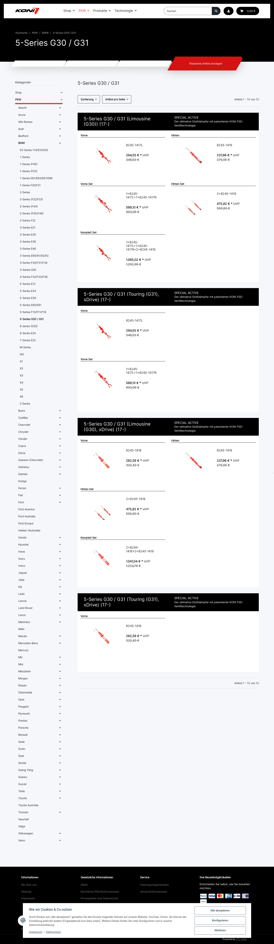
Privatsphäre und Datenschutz (100, 898)
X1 (21, 361)
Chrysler (23, 431)
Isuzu (21, 558)
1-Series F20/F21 (30, 185)
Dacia (21, 452)
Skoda (22, 762)
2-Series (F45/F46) (32, 213)
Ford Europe (25, 523)
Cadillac (23, 417)
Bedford (23, 135)
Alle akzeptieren (219, 910)
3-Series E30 (28, 234)
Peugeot (23, 706)
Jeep (21, 579)
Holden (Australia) (29, 530)
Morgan (23, 678)
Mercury (23, 650)
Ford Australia (26, 516)
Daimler (23, 474)
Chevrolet (24, 424)
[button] (228, 11)
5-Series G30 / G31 (32, 319)
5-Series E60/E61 (30, 305)
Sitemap (26, 891)
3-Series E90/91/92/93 (34, 255)
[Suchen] (188, 11)
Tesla (21, 791)
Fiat (20, 495)
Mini (20, 664)
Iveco (21, 565)
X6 (21, 396)
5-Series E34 (28, 290)
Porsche (23, 727)
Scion (21, 748)
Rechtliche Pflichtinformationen (100, 891)
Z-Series (25, 403)
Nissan (22, 685)
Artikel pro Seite (115, 99)
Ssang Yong (25, 769)
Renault (23, 734)
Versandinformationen (153, 891)
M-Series (25, 347)
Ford (21, 502)
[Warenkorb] (247, 11)
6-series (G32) (29, 326)
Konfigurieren (220, 920)
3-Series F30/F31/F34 (33, 262)
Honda (22, 537)
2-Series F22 (27, 220)
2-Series (25, 192)
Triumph (23, 812)
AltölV (84, 884)
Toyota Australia (28, 805)
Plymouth (24, 713)
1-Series (25, 157)
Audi (21, 128)
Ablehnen (219, 930)
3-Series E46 (28, 248)
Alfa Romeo (25, 121)
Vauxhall (23, 819)
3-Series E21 (27, 227)
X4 (21, 382)
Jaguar (22, 572)
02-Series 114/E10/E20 (34, 150)
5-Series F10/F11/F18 (33, 312)
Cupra (22, 445)
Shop (18, 92)
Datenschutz (53, 932)
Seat (21, 755)
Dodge (22, 481)
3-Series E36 (28, 241)
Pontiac (23, 720)
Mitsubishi (24, 671)
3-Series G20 (28, 269)
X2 (21, 368)
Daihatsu (23, 467)
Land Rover (25, 607)
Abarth (22, 107)
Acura (21, 114)
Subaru (22, 777)
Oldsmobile (25, 692)
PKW (18, 99)
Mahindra (24, 622)
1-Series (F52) (28, 171)
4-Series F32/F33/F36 (34, 276)
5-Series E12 (27, 283)
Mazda (22, 636)
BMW (21, 143)
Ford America (26, 509)
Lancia (22, 600)
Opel (21, 699)
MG (20, 657)
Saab (21, 741)
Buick (21, 410)
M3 (22, 354)
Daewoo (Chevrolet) (30, 460)
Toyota (22, 798)
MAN (21, 629)
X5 (21, 389)
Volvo (21, 840)
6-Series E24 (28, 333)
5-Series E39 (28, 297)
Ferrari (22, 488)
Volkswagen (25, 833)
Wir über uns (29, 884)
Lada (21, 593)
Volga (21, 826)
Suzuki (22, 784)
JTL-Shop (241, 939)
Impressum (28, 898)
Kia (20, 586)
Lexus (22, 615)
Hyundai (23, 544)
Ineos (21, 551)
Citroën (22, 438)
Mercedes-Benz (28, 643)
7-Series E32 (28, 340)
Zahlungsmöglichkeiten (154, 884)
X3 (21, 375)
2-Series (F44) (29, 206)
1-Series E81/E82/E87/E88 (36, 178)
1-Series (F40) (28, 164)
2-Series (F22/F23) (31, 199)
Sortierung (87, 99)
